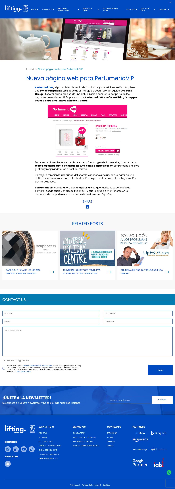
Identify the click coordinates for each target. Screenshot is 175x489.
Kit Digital (43, 437)
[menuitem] (169, 2)
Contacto (163, 9)
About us (43, 433)
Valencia (111, 441)
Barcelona (112, 433)
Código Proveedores (49, 454)
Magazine (131, 9)
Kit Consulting (45, 441)
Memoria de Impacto (48, 458)
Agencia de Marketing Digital (86, 446)
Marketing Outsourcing (69, 9)
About (35, 9)
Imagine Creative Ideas (110, 9)
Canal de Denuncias (48, 450)
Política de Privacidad (91, 485)
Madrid (110, 437)
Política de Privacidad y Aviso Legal (38, 365)
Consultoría (49, 9)
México (110, 446)
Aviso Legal (75, 485)
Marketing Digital (91, 9)
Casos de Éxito (147, 9)
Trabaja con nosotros (50, 446)
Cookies (106, 485)
